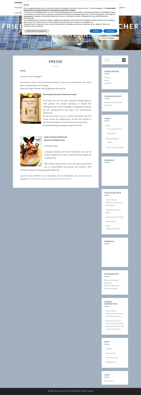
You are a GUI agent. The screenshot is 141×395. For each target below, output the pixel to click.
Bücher (108, 125)
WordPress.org (111, 362)
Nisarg (90, 391)
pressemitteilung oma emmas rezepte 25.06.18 (62, 125)
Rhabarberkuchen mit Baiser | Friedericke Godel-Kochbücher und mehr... (115, 323)
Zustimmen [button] (110, 31)
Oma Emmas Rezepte (113, 316)
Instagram (107, 83)
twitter (106, 80)
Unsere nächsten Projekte (115, 147)
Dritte (66, 12)
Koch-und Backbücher (114, 129)
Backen (109, 142)
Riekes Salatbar (111, 221)
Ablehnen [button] (96, 31)
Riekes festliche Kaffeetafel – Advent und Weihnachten (114, 202)
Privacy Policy (109, 381)
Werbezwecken (28, 16)
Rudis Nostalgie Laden (111, 286)
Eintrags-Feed (110, 353)
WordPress (76, 391)
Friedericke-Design (110, 288)
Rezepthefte (111, 133)
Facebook (107, 77)
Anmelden (109, 349)
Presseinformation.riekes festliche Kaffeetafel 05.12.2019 (49, 179)
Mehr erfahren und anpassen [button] (36, 31)
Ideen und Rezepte (112, 139)
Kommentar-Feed (112, 358)
